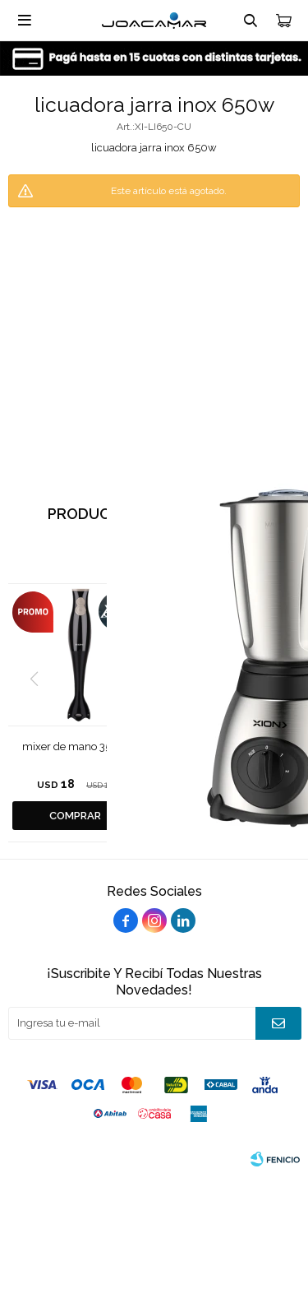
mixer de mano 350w (74, 746)
